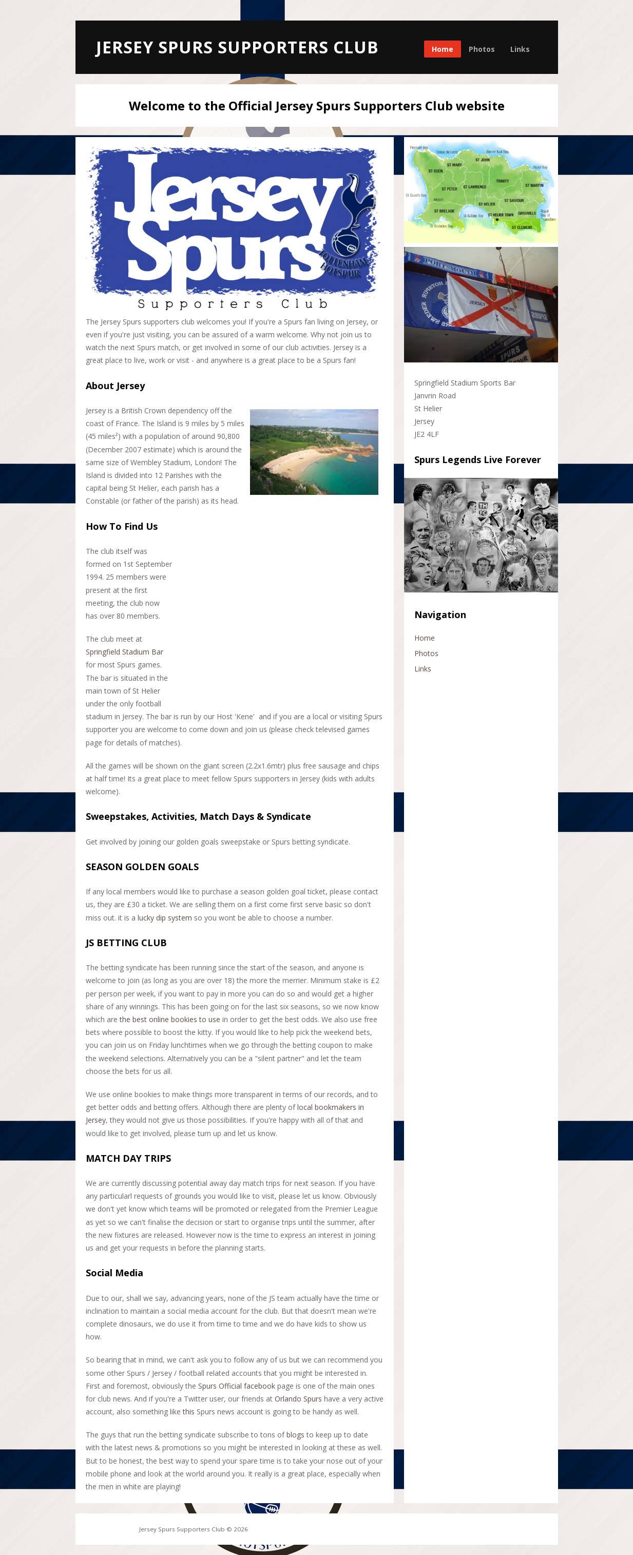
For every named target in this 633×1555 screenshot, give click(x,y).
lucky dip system (165, 918)
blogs (295, 1434)
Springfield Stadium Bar (124, 652)
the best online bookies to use (170, 1019)
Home (442, 49)
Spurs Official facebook (236, 1386)
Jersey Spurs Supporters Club (237, 47)
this (189, 1411)
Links (520, 49)
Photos (482, 49)
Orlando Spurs (298, 1399)
